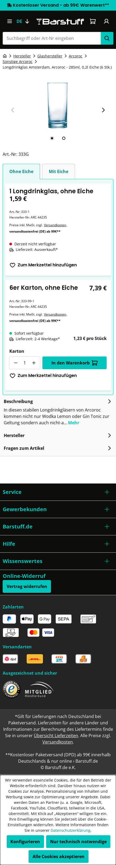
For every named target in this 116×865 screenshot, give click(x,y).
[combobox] (52, 38)
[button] (58, 492)
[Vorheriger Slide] (13, 110)
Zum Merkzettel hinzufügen (43, 265)
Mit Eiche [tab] (58, 171)
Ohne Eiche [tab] (21, 171)
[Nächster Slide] (103, 110)
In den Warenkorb (74, 363)
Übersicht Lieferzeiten (56, 735)
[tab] (52, 138)
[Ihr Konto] (106, 21)
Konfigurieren (25, 842)
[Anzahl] (25, 362)
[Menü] (9, 21)
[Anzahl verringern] (15, 362)
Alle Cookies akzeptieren (59, 856)
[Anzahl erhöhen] (33, 362)
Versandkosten (55, 225)
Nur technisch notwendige (78, 842)
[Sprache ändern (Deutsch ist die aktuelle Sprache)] (25, 21)
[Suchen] (107, 38)
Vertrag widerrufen (27, 586)
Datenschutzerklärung (70, 830)
